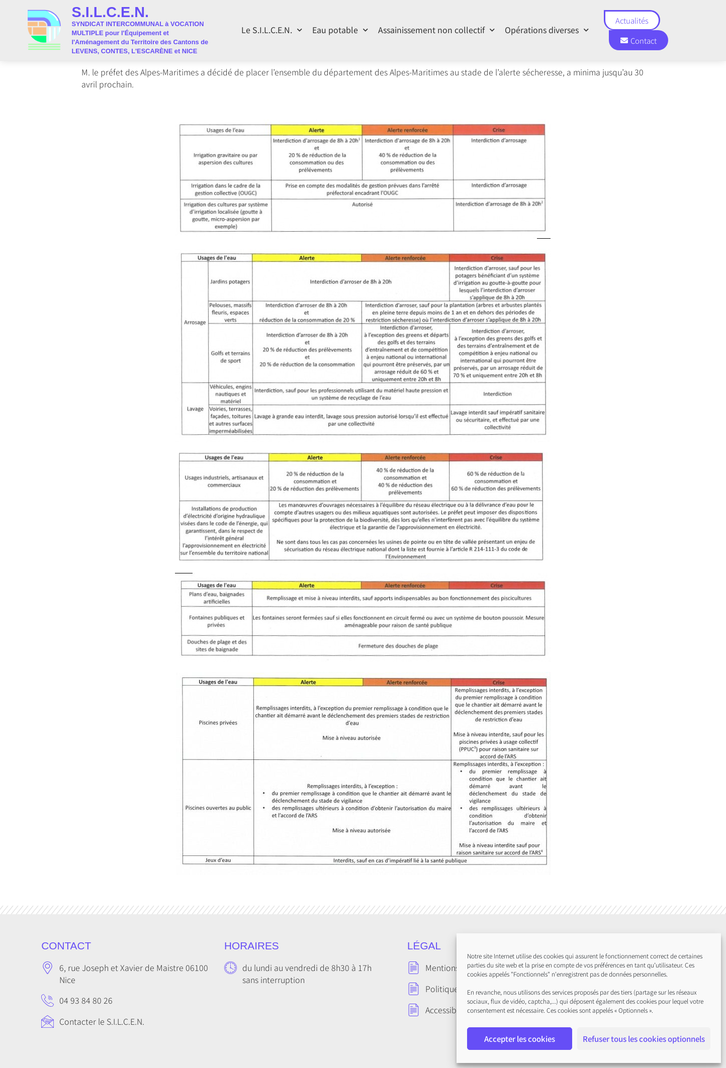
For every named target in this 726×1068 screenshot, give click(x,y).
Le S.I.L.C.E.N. (271, 30)
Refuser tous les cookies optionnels (644, 1038)
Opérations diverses (547, 30)
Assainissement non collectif (436, 30)
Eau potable (340, 30)
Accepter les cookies (519, 1038)
